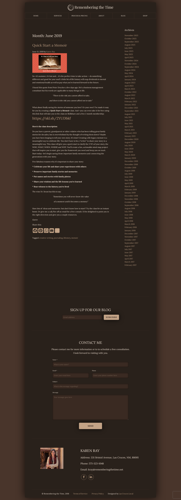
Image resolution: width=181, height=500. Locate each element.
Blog (123, 16)
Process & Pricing (79, 16)
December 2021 (131, 108)
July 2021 (128, 117)
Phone (110, 374)
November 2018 (131, 199)
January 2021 (130, 136)
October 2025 (130, 38)
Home (35, 16)
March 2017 (129, 262)
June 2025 (129, 51)
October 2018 (130, 202)
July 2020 (129, 145)
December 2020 (131, 139)
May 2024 (129, 73)
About (101, 16)
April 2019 (129, 183)
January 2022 (130, 104)
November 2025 (131, 35)
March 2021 (130, 130)
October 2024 (130, 64)
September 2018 (131, 205)
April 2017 (129, 259)
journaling (58, 238)
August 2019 (130, 170)
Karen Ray (50, 51)
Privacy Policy (98, 494)
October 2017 (130, 240)
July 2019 (128, 174)
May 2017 (128, 255)
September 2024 (132, 67)
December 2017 (131, 233)
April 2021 (129, 126)
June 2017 (129, 252)
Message (90, 406)
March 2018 (130, 224)
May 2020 (129, 152)
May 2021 (129, 123)
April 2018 (129, 221)
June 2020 (129, 149)
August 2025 (130, 45)
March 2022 (130, 98)
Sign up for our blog (90, 310)
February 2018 (131, 227)
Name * (90, 363)
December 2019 (131, 161)
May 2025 (129, 54)
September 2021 (131, 111)
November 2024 (131, 60)
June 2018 (129, 215)
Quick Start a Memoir (49, 45)
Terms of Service (80, 494)
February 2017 (130, 265)
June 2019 (129, 177)
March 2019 (130, 186)
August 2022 (130, 95)
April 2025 (129, 57)
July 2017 (128, 249)
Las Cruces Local (126, 494)
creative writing (46, 238)
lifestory (67, 238)
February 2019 (131, 189)
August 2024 (130, 70)
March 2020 (130, 155)
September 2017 (131, 243)
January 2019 (130, 192)
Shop (145, 16)
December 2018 (131, 196)
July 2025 (129, 48)
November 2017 (131, 237)
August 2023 (130, 82)
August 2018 (130, 208)
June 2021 (129, 120)
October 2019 (130, 167)
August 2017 (130, 246)
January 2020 (130, 158)
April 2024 (129, 76)
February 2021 (131, 133)
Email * (71, 374)
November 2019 (131, 164)
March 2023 (130, 89)
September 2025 (132, 41)
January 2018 (130, 230)
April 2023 (129, 86)
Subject (90, 385)
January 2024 (130, 79)
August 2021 (130, 114)
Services (58, 16)
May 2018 (129, 218)
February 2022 (131, 101)
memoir (74, 238)
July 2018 (128, 211)
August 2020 (130, 142)
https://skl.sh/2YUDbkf (51, 118)
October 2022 (130, 92)
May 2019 (129, 180)
